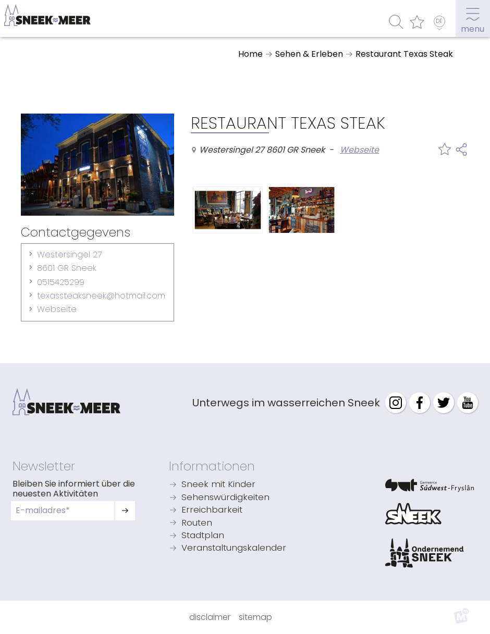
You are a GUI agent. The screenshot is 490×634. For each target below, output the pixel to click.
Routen (196, 523)
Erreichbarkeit (211, 510)
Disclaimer (209, 617)
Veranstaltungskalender (233, 548)
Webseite (57, 309)
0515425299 (60, 282)
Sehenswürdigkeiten (225, 497)
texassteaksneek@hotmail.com (101, 296)
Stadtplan (202, 535)
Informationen (212, 466)
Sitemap (255, 617)
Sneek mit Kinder (218, 484)
